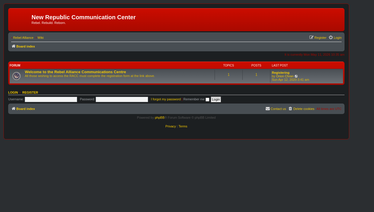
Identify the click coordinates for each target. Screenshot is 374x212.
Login (13, 92)
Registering (281, 72)
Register (30, 92)
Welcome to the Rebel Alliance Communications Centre (75, 72)
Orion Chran (285, 76)
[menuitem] (335, 37)
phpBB (159, 117)
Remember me (196, 99)
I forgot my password (166, 99)
